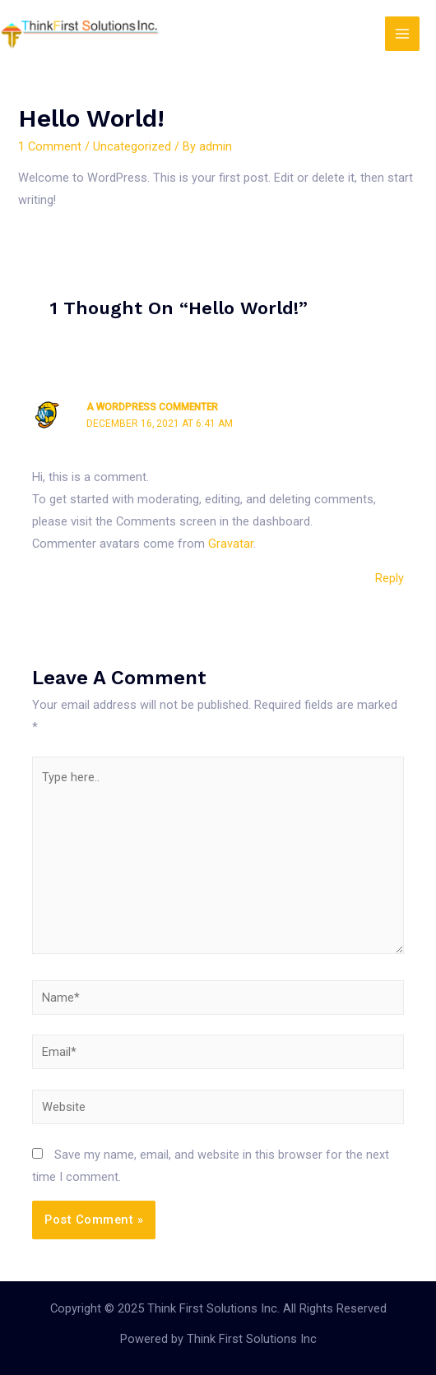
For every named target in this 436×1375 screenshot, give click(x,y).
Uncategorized (132, 146)
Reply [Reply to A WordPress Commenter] (389, 578)
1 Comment (49, 146)
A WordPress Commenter (152, 407)
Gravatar (230, 543)
